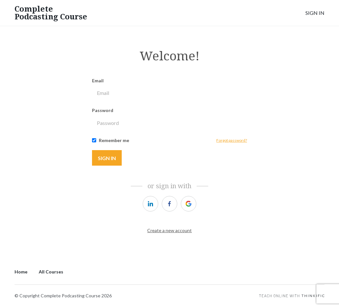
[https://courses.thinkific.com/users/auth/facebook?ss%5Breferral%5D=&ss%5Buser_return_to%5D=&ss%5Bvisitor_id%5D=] (169, 203)
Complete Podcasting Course (51, 13)
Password (102, 110)
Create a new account (169, 230)
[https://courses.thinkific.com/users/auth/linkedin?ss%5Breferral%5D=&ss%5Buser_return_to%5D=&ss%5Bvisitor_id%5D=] (150, 203)
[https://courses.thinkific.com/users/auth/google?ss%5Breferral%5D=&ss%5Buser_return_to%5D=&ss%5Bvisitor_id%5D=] (188, 203)
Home (21, 271)
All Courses (51, 271)
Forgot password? (231, 140)
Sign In (314, 13)
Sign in (107, 158)
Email (98, 80)
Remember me (114, 140)
